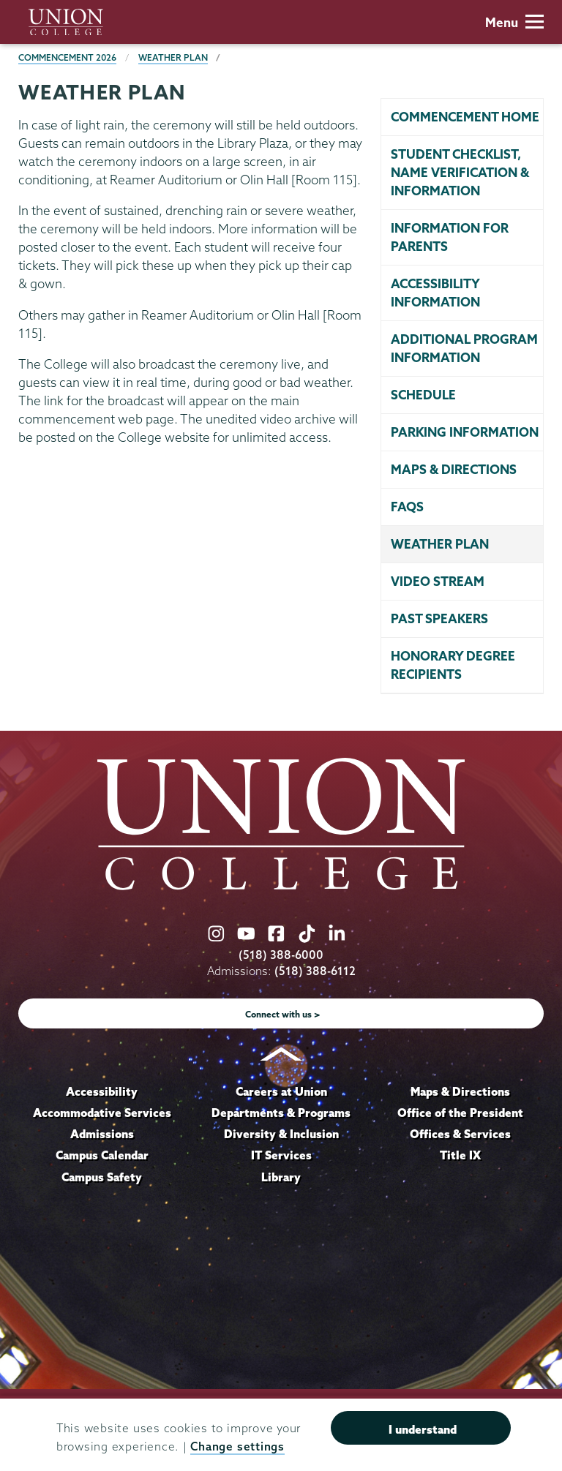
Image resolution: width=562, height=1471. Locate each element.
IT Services (281, 1155)
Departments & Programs (281, 1112)
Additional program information (464, 348)
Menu (514, 22)
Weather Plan (173, 57)
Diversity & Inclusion (281, 1133)
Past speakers (439, 618)
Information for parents (450, 237)
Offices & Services (460, 1133)
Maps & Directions (460, 1091)
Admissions (102, 1133)
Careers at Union (281, 1091)
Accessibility (102, 1091)
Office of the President (460, 1112)
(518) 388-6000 (281, 955)
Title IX (460, 1155)
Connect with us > (283, 1014)
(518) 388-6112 (315, 971)
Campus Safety (101, 1177)
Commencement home (465, 116)
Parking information (465, 432)
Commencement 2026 (67, 57)
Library (281, 1177)
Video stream (437, 581)
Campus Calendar (102, 1155)
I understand (423, 1429)
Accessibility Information (435, 292)
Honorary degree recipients (453, 665)
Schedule (423, 394)
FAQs (407, 506)
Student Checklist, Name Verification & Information (460, 172)
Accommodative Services (102, 1112)
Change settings (237, 1446)
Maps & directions (454, 469)
